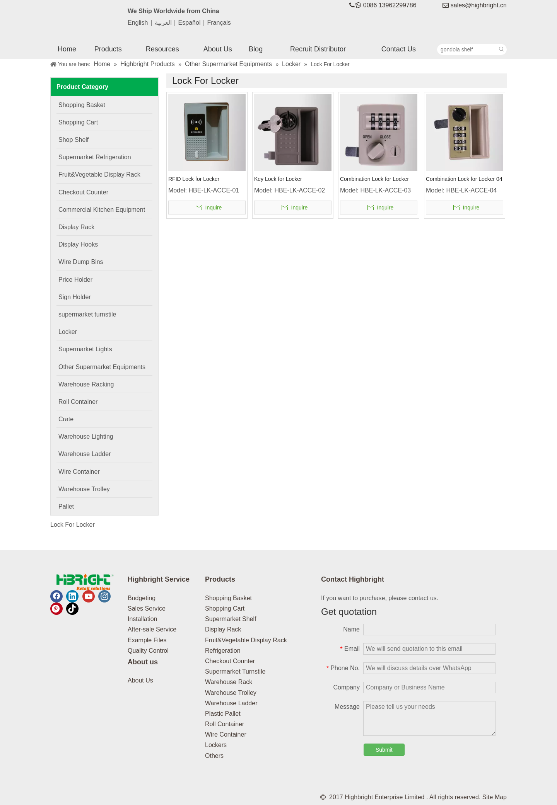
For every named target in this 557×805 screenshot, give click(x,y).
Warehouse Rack (228, 682)
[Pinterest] (56, 608)
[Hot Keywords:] (501, 49)
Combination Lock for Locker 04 (464, 179)
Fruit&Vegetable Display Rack (246, 640)
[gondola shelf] (466, 49)
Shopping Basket (228, 598)
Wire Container (225, 734)
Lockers (216, 745)
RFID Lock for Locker (193, 179)
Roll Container (224, 724)
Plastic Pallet (223, 713)
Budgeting (141, 598)
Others (214, 755)
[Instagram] (104, 596)
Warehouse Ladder (231, 703)
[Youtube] (88, 596)
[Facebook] (56, 596)
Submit (384, 750)
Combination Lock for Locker (374, 179)
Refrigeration (223, 650)
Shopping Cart (224, 608)
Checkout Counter (230, 661)
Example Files (147, 640)
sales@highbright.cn (479, 5)
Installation (142, 619)
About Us (140, 680)
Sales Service (147, 608)
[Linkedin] (72, 596)
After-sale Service (152, 629)
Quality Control (148, 650)
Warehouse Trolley (230, 692)
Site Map (494, 797)
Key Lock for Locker (278, 179)
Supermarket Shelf (230, 619)
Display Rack (223, 629)
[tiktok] (72, 608)
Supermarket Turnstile (235, 671)
